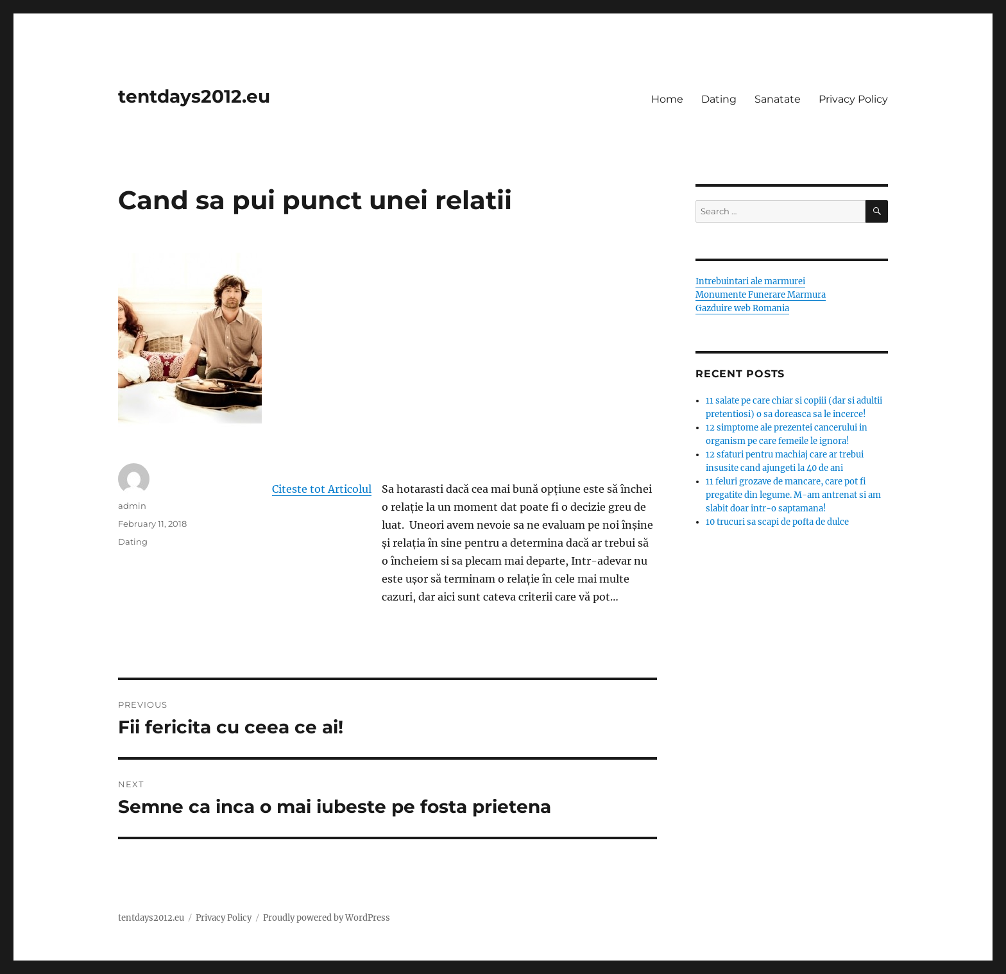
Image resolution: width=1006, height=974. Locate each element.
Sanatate (777, 99)
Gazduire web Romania (742, 308)
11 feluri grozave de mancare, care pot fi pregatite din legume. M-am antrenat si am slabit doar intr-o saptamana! (793, 495)
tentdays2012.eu (194, 96)
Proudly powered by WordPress (326, 917)
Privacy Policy (853, 99)
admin (132, 505)
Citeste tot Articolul (321, 489)
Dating (719, 99)
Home (667, 99)
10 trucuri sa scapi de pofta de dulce (777, 522)
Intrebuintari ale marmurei (750, 281)
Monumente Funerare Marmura (760, 294)
